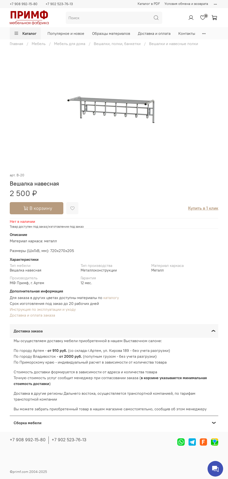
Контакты (186, 33)
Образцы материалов (111, 33)
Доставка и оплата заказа (32, 315)
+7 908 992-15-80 (24, 4)
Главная (16, 43)
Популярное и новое (66, 33)
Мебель (39, 43)
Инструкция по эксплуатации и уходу (43, 309)
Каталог (25, 33)
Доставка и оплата (154, 33)
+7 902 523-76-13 (59, 4)
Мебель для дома (69, 43)
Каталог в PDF (149, 3)
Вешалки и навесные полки (173, 43)
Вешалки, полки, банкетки (117, 43)
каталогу (111, 297)
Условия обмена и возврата (186, 3)
